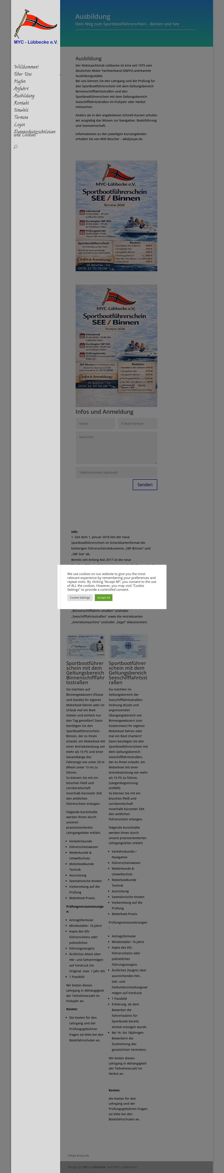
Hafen (19, 83)
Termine (21, 119)
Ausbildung (24, 97)
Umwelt (21, 111)
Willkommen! (26, 68)
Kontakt (21, 104)
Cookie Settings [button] (80, 597)
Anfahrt (21, 90)
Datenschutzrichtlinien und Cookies (34, 135)
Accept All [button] (103, 597)
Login (19, 126)
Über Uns (23, 75)
